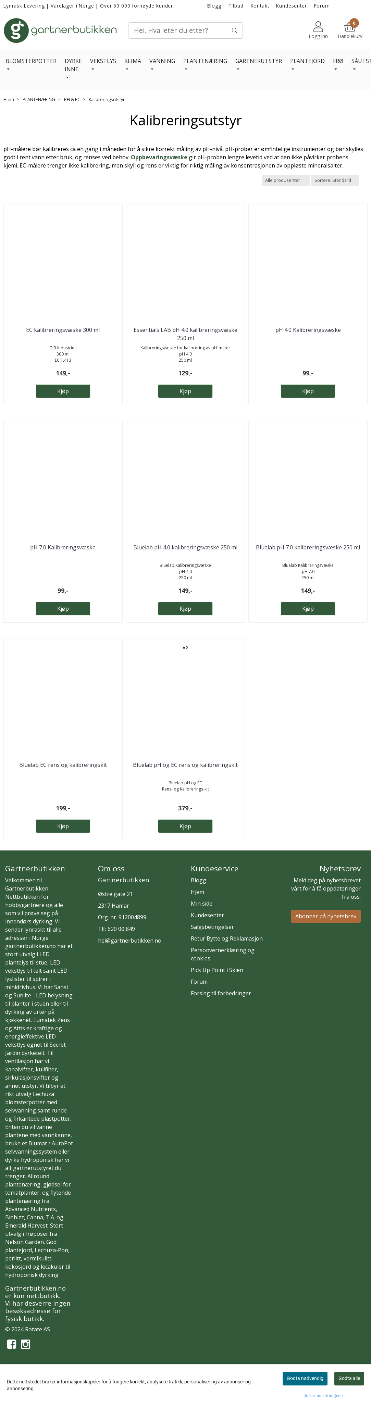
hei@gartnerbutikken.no (129, 940)
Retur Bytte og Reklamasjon (227, 938)
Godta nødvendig (305, 1378)
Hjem (8, 99)
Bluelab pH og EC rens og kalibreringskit (185, 765)
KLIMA (132, 61)
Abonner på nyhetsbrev (325, 916)
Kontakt (260, 5)
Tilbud (236, 5)
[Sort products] (335, 180)
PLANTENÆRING (205, 61)
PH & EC (69, 99)
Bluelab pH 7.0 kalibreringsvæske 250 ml (308, 547)
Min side (201, 903)
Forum (322, 5)
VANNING (162, 61)
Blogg (214, 5)
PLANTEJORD (307, 61)
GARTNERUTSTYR (258, 61)
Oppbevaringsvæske (159, 157)
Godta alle (349, 1378)
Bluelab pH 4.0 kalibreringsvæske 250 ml (185, 547)
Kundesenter (291, 5)
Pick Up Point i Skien (217, 970)
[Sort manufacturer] (286, 180)
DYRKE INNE (73, 65)
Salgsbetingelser (212, 927)
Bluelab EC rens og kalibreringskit (63, 765)
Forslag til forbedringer (221, 993)
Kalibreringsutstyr (104, 99)
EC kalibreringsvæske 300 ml (63, 330)
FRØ (338, 61)
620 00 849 (121, 929)
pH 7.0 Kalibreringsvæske (63, 547)
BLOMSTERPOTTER (31, 61)
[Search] (185, 30)
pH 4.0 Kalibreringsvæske (308, 330)
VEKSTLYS (103, 61)
